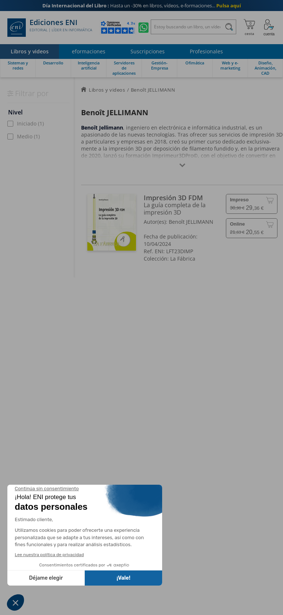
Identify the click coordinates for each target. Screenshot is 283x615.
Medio (28, 136)
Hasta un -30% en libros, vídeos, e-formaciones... (141, 5)
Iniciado (30, 123)
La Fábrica (182, 258)
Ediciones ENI (49, 27)
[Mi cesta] (249, 27)
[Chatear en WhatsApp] (144, 27)
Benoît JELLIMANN (191, 221)
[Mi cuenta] (269, 27)
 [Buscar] (229, 28)
